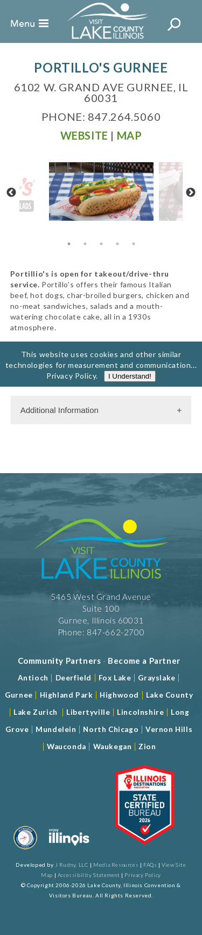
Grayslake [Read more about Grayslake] (156, 677)
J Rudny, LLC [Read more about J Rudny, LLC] (71, 864)
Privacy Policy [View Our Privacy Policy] (142, 875)
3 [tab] (101, 243)
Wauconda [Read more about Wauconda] (66, 746)
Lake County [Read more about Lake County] (168, 695)
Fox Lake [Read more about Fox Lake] (115, 677)
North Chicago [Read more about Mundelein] (110, 729)
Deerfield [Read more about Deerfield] (73, 677)
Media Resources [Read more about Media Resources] (115, 864)
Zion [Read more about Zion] (147, 746)
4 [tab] (117, 243)
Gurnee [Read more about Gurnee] (19, 695)
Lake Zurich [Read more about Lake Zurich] (35, 712)
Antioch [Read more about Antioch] (33, 677)
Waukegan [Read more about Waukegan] (112, 746)
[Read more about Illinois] (69, 851)
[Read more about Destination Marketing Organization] (25, 851)
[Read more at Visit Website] (84, 135)
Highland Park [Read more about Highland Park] (66, 695)
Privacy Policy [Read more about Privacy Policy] (71, 385)
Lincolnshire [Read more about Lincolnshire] (140, 712)
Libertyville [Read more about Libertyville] (88, 712)
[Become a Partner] (144, 660)
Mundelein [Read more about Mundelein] (56, 729)
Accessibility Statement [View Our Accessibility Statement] (89, 875)
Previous (11, 192)
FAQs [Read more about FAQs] (150, 864)
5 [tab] (133, 243)
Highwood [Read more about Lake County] (119, 695)
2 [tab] (85, 243)
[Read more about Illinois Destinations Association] (144, 851)
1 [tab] (69, 243)
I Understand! (129, 386)
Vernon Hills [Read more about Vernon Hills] (168, 729)
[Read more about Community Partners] (59, 660)
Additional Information (59, 410)
